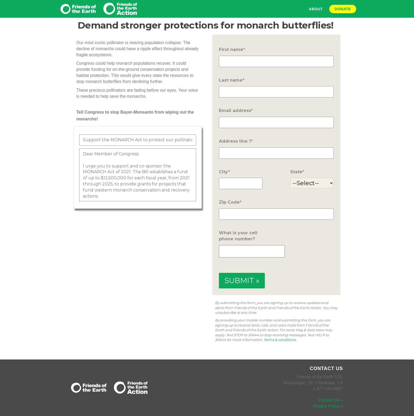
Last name (231, 80)
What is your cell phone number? (238, 235)
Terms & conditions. (280, 340)
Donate (343, 9)
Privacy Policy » (328, 406)
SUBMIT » (241, 280)
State (296, 171)
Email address (235, 110)
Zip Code (229, 202)
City (223, 171)
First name (231, 49)
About (316, 9)
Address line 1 (235, 141)
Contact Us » (331, 400)
